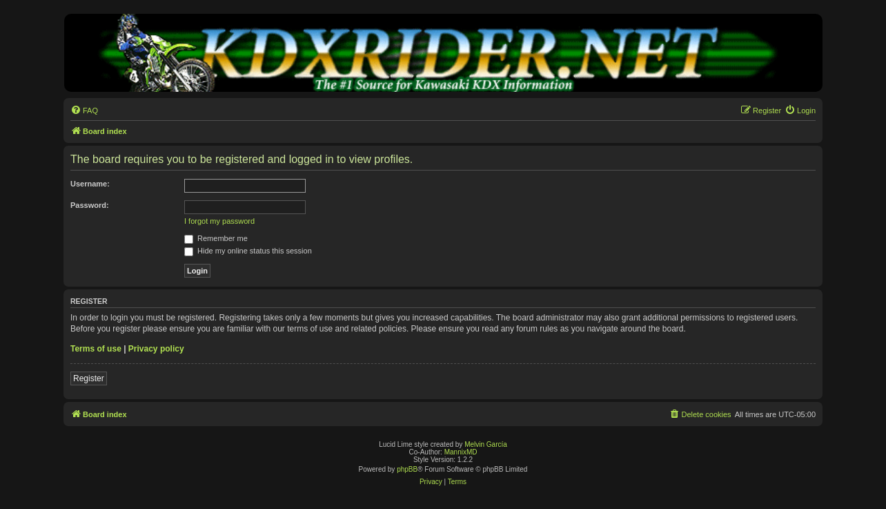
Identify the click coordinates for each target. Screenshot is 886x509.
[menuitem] (84, 110)
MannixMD (461, 452)
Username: (90, 184)
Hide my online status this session (248, 251)
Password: (89, 205)
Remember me (216, 238)
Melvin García (485, 444)
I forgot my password (219, 221)
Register (88, 378)
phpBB (407, 469)
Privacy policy (156, 349)
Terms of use (95, 349)
